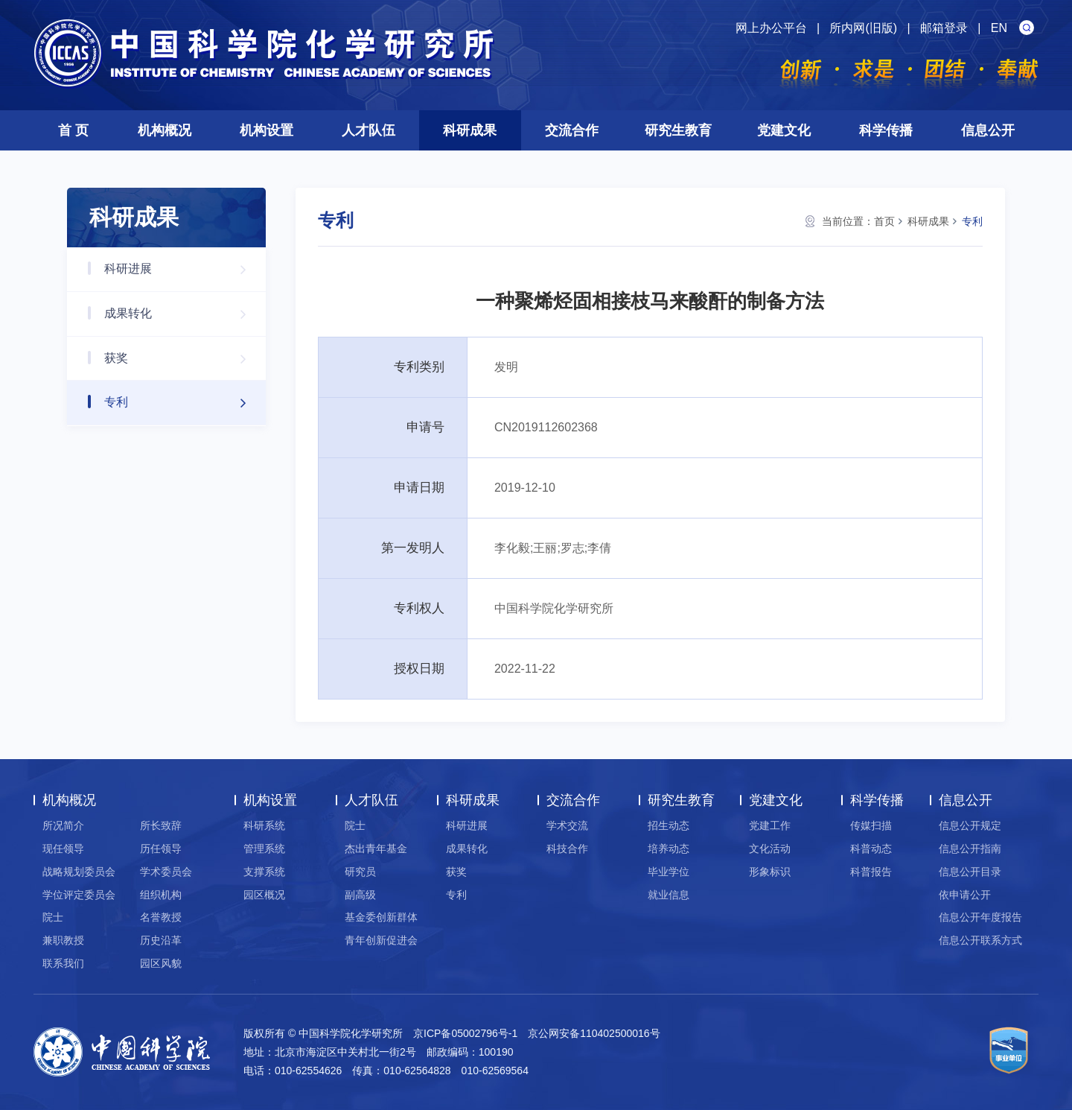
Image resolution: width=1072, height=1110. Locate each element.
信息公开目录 (970, 872)
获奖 (182, 359)
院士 (52, 917)
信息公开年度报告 (980, 917)
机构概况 (164, 130)
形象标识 (770, 872)
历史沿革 (161, 940)
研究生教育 (678, 130)
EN (999, 28)
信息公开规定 (970, 825)
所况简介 (63, 825)
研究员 (360, 872)
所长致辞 (161, 825)
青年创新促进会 (381, 940)
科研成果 (470, 130)
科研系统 (264, 825)
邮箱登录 (944, 28)
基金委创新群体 (381, 917)
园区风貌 (161, 963)
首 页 (73, 130)
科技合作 (567, 848)
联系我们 (63, 963)
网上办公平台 (771, 28)
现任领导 (63, 848)
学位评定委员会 (78, 895)
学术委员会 (166, 872)
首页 (884, 221)
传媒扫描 (871, 825)
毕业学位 (668, 872)
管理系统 (264, 848)
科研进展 (182, 269)
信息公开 (988, 130)
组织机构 (161, 895)
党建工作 (770, 825)
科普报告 (871, 872)
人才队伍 (368, 130)
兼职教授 (63, 940)
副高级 (360, 895)
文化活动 (770, 848)
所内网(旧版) (863, 28)
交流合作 (572, 130)
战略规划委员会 (78, 872)
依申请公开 (965, 895)
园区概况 (264, 895)
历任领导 (161, 848)
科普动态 (871, 848)
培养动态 (668, 848)
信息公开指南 (970, 848)
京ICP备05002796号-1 (465, 1033)
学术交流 (567, 825)
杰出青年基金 (376, 848)
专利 (182, 403)
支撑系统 (264, 872)
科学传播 (886, 130)
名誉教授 (161, 917)
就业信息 (668, 895)
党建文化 (784, 130)
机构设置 (266, 130)
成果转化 (182, 314)
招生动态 (668, 825)
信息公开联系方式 (980, 940)
